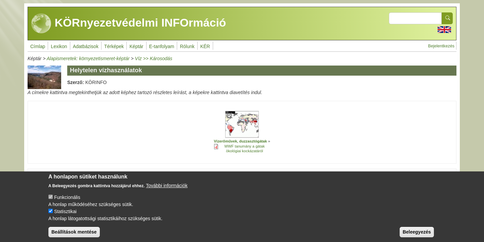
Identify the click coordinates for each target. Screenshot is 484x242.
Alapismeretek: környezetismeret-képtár (88, 58)
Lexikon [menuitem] (59, 46)
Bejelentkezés (441, 46)
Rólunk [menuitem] (187, 46)
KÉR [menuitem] (205, 46)
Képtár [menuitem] (136, 46)
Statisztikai (65, 217)
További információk (167, 191)
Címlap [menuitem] (37, 46)
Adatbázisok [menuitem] (85, 46)
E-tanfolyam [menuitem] (161, 46)
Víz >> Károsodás (153, 58)
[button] (242, 124)
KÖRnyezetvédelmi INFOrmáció (128, 23)
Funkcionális (67, 203)
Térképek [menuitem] (114, 46)
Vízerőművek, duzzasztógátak (240, 141)
